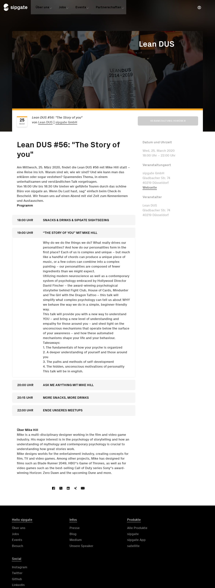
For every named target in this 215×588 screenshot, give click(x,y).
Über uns (42, 8)
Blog (64, 534)
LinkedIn (165, 546)
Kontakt (61, 565)
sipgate (115, 534)
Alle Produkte (120, 528)
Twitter (164, 534)
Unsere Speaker (73, 546)
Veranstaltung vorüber (168, 120)
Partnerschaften (108, 8)
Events (80, 8)
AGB (82, 565)
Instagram (166, 528)
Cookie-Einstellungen (187, 565)
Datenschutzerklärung (113, 565)
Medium (67, 540)
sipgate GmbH (66, 122)
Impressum (150, 565)
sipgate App (119, 540)
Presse (66, 528)
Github (164, 540)
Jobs (62, 8)
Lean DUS (45, 122)
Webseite (150, 187)
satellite (116, 546)
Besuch (17, 546)
